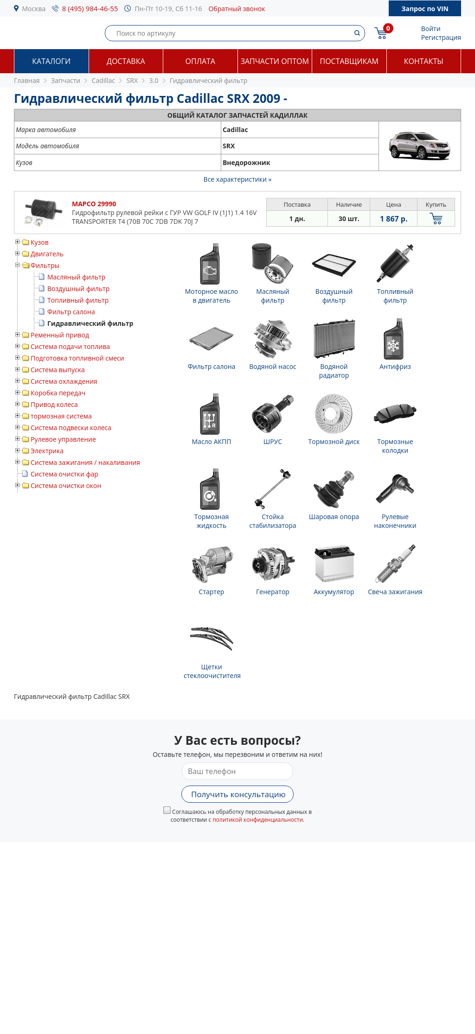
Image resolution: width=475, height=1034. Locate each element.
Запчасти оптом (275, 61)
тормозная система (61, 416)
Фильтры (45, 265)
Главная (27, 80)
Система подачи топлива (70, 346)
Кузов (40, 242)
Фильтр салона (71, 311)
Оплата (200, 61)
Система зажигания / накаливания (85, 462)
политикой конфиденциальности (257, 820)
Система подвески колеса (71, 427)
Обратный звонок (236, 8)
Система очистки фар (64, 473)
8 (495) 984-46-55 (90, 8)
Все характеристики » (238, 179)
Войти (431, 28)
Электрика (47, 450)
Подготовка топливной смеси (77, 358)
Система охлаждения (64, 381)
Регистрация (441, 37)
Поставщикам (349, 61)
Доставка (126, 61)
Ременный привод (60, 334)
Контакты (423, 61)
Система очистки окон (66, 485)
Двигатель (47, 253)
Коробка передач (58, 392)
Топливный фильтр (78, 300)
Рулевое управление (63, 439)
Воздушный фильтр (78, 288)
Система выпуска (58, 369)
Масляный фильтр (76, 277)
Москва (34, 8)
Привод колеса (54, 404)
